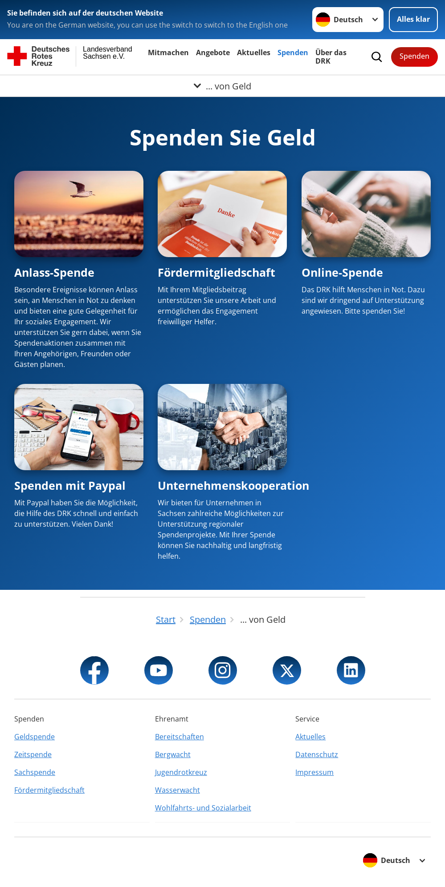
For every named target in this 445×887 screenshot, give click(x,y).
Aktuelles (253, 52)
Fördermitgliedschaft (216, 272)
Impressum (314, 772)
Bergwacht (173, 754)
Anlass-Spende (54, 272)
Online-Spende (342, 272)
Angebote (213, 52)
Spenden (293, 52)
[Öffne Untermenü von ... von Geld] (222, 86)
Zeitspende (33, 754)
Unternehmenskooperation (233, 485)
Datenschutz (316, 754)
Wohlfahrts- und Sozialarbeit (203, 808)
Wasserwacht (177, 790)
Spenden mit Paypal (70, 485)
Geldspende (34, 737)
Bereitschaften (179, 737)
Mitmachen (168, 52)
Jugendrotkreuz (181, 772)
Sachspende (34, 772)
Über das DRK (331, 57)
